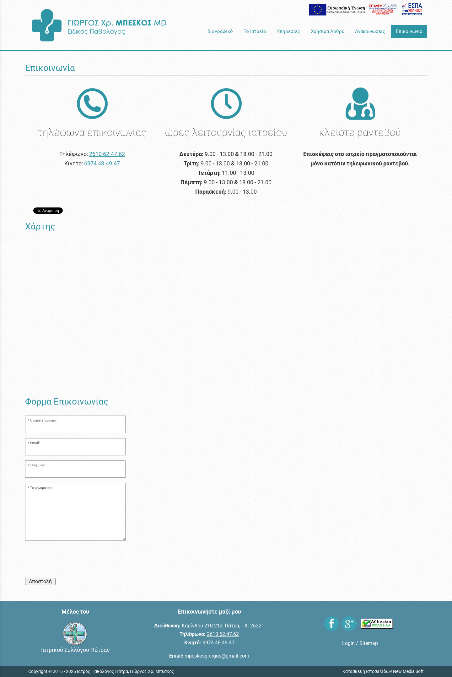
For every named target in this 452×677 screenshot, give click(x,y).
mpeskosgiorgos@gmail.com (217, 656)
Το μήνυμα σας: (41, 488)
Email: (35, 443)
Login (348, 643)
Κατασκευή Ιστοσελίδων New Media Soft (383, 671)
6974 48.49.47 (102, 163)
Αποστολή (40, 581)
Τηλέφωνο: (36, 465)
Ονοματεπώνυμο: (43, 420)
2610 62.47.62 (107, 154)
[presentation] (73, 560)
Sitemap (368, 643)
